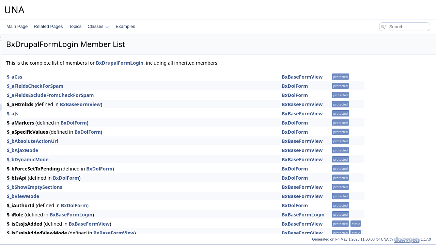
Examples (125, 26)
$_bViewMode (108, 196)
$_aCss (99, 77)
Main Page (17, 26)
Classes (98, 26)
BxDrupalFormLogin (205, 63)
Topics (75, 26)
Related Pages (48, 26)
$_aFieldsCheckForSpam (120, 86)
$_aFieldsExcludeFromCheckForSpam (135, 95)
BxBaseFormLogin (156, 214)
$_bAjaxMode (107, 150)
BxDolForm (380, 86)
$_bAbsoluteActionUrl (117, 141)
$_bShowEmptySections (119, 187)
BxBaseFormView (387, 77)
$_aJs (98, 113)
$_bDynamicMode (113, 159)
